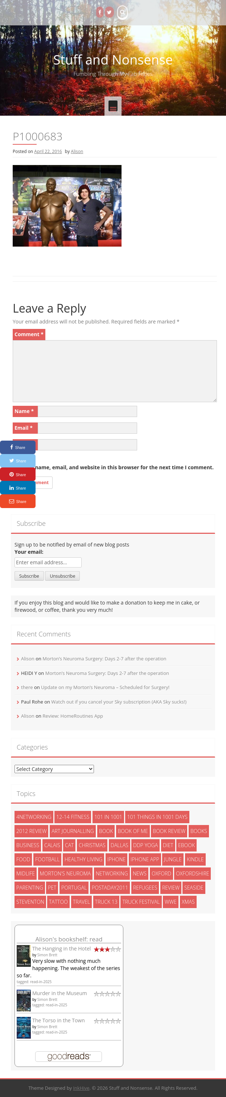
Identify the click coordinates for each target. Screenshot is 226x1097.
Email (24, 427)
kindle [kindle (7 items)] (195, 859)
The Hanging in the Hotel (61, 948)
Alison (77, 151)
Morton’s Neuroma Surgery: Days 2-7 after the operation (104, 658)
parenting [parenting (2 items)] (29, 887)
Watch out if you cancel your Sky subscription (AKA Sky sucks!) (118, 701)
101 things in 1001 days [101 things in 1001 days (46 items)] (157, 816)
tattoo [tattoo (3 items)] (58, 901)
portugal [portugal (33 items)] (74, 887)
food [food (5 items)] (23, 859)
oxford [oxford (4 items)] (161, 873)
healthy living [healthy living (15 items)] (83, 859)
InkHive (81, 1088)
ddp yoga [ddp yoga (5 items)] (145, 845)
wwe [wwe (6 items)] (171, 901)
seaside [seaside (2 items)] (194, 887)
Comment (29, 334)
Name (24, 411)
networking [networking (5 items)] (112, 873)
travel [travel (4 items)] (81, 901)
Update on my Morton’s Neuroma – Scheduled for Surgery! (105, 687)
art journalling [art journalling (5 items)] (73, 831)
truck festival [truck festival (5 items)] (141, 901)
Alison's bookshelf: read (68, 939)
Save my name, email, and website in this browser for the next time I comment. (113, 467)
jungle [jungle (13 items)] (173, 859)
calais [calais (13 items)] (52, 845)
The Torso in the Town (58, 1020)
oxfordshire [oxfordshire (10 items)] (192, 873)
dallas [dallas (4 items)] (119, 845)
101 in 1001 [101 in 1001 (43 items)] (108, 816)
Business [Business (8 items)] (27, 845)
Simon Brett (47, 954)
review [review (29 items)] (171, 887)
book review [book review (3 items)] (169, 831)
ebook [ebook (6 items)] (186, 845)
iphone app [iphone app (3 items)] (145, 859)
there (27, 687)
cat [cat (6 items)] (69, 845)
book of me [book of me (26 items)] (133, 831)
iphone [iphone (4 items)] (116, 859)
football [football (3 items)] (47, 859)
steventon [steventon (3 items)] (30, 901)
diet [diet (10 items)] (168, 845)
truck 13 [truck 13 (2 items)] (106, 901)
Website (25, 444)
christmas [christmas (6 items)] (92, 845)
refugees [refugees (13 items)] (145, 887)
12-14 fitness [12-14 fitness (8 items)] (72, 816)
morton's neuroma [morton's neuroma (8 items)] (65, 873)
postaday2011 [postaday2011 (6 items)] (110, 887)
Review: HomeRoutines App (72, 716)
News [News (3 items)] (140, 873)
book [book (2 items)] (106, 831)
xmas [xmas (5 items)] (188, 901)
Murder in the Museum (59, 993)
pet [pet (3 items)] (52, 887)
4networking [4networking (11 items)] (34, 816)
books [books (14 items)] (198, 831)
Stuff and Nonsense (113, 60)
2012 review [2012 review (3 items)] (31, 831)
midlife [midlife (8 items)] (25, 873)
